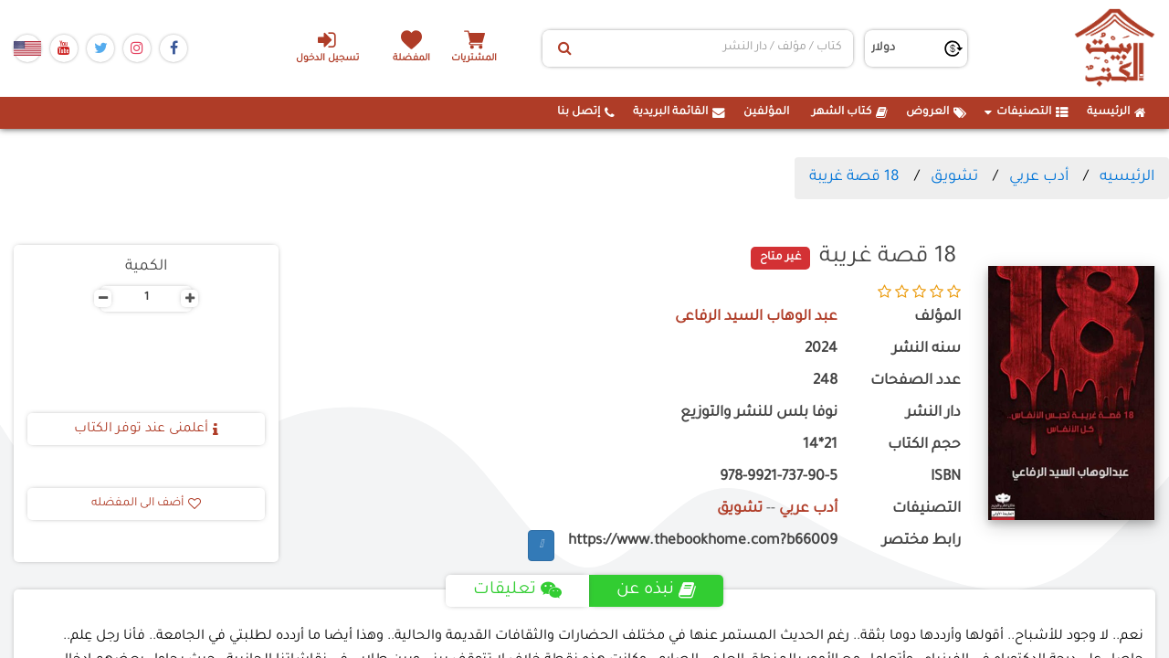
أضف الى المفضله (146, 503)
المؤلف (937, 317)
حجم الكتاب (924, 445)
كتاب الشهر (850, 112)
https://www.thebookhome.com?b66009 (702, 541)
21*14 (820, 445)
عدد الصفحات (915, 381)
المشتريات (474, 59)
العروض (936, 112)
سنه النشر (926, 349)
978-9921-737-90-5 (778, 477)
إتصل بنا (586, 112)
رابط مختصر (921, 541)
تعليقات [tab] (517, 590)
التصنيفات (1027, 112)
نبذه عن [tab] (656, 590)
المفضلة (411, 59)
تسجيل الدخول (327, 46)
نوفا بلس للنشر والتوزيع (758, 413)
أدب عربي (1039, 177)
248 (825, 381)
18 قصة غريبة (854, 177)
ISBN (946, 477)
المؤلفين (766, 112)
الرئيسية (1116, 112)
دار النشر (933, 413)
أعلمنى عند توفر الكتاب (146, 429)
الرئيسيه (1127, 177)
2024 (821, 349)
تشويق (954, 177)
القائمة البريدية (679, 112)
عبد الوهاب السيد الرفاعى (756, 317)
